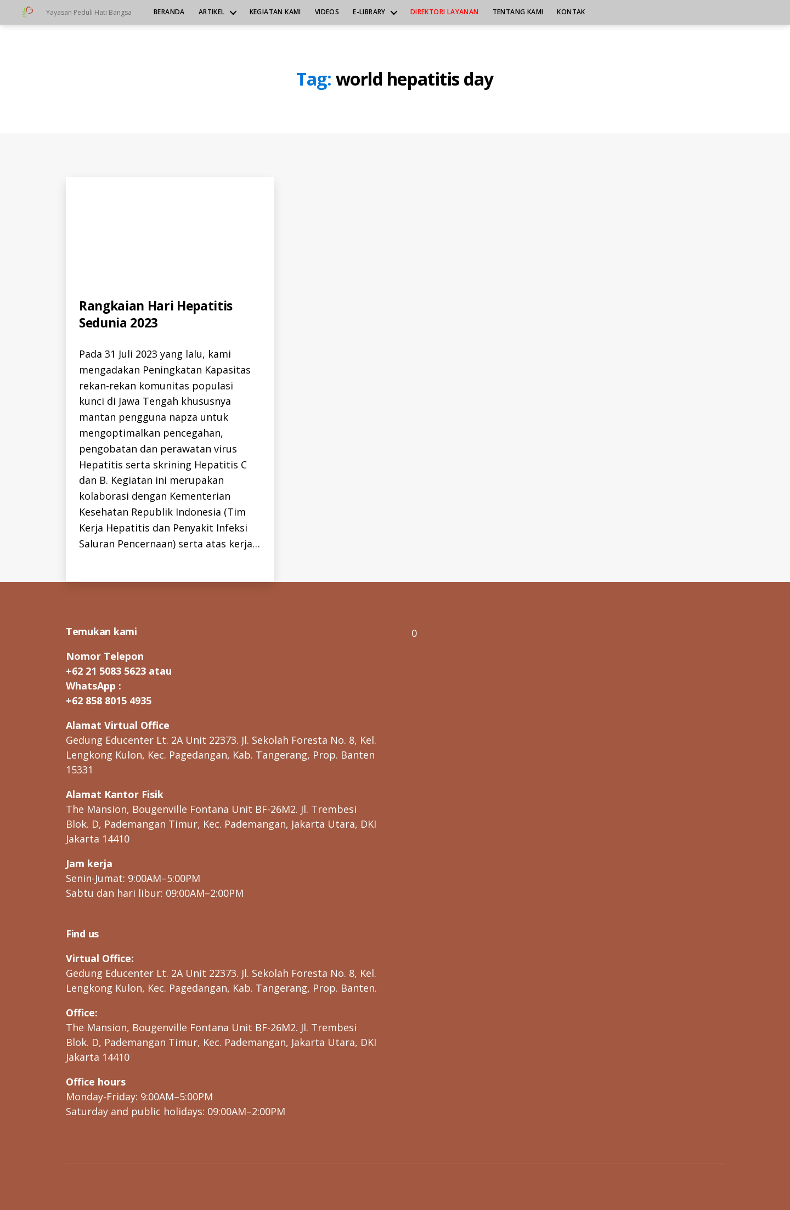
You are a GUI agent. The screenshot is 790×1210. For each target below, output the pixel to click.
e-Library (369, 12)
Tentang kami (518, 12)
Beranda (169, 12)
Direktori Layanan (444, 12)
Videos (327, 12)
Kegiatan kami (275, 12)
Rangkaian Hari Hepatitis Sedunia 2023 (159, 313)
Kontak (571, 12)
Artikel (212, 12)
